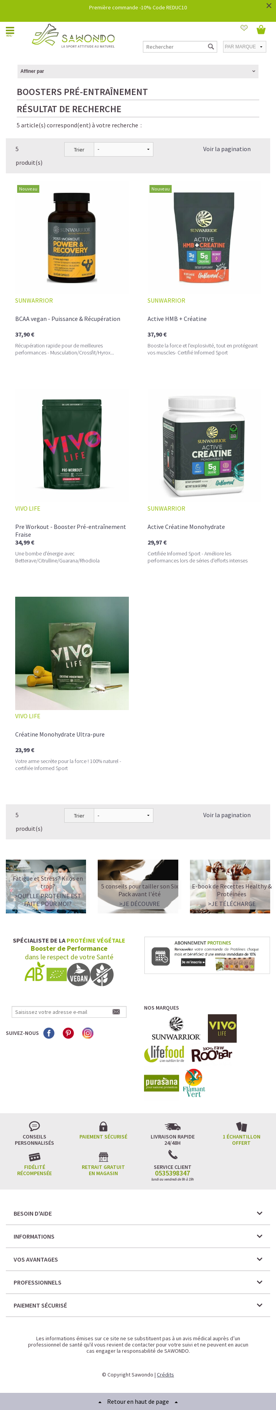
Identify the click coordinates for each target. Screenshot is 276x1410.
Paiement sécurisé (103, 1136)
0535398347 (172, 1173)
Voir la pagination (227, 149)
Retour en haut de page (138, 1401)
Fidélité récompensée (34, 1170)
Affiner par (32, 71)
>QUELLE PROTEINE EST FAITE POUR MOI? (47, 900)
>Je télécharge (232, 904)
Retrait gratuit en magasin (103, 1170)
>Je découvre (139, 904)
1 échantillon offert (241, 1139)
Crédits (165, 1374)
